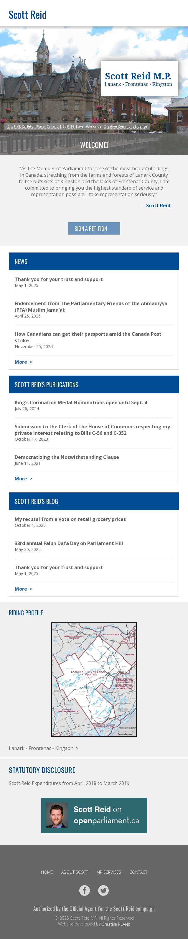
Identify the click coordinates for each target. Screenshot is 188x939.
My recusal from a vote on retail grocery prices (70, 519)
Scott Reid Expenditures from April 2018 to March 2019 (69, 783)
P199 (71, 126)
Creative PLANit (116, 924)
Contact (138, 872)
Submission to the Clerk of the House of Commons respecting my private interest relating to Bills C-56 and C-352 (92, 429)
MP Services (108, 872)
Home (47, 872)
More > (23, 362)
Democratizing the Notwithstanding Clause (67, 457)
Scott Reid (27, 14)
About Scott (74, 872)
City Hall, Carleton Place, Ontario (33, 126)
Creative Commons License (125, 126)
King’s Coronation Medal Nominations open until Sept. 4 (81, 402)
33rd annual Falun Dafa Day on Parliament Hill (69, 543)
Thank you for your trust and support (59, 279)
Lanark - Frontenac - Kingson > (43, 748)
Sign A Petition (91, 228)
